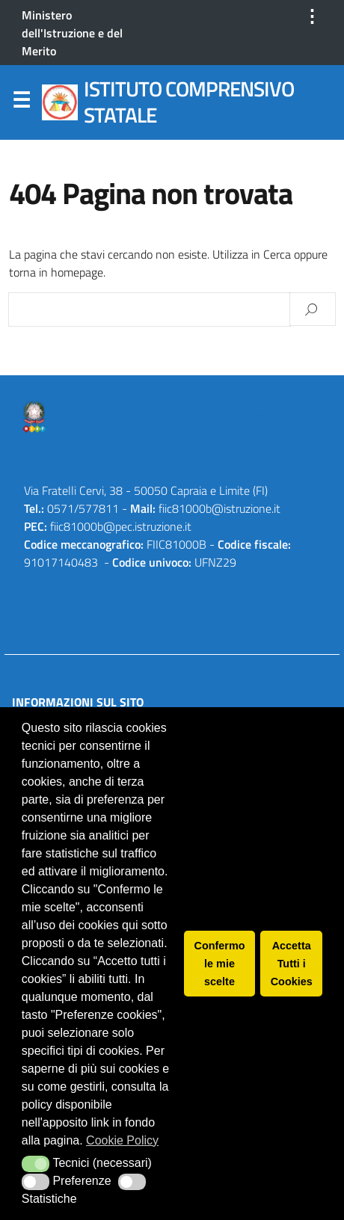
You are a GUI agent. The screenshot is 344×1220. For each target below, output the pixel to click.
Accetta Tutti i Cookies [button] (292, 964)
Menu (21, 103)
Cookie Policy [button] (122, 1140)
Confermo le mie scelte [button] (219, 964)
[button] (35, 1164)
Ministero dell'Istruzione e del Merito (72, 33)
